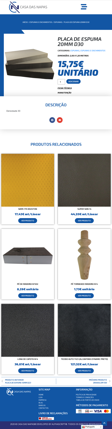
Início (25, 22)
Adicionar (73, 81)
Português (88, 426)
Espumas (58, 22)
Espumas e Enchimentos (40, 22)
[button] (27, 220)
